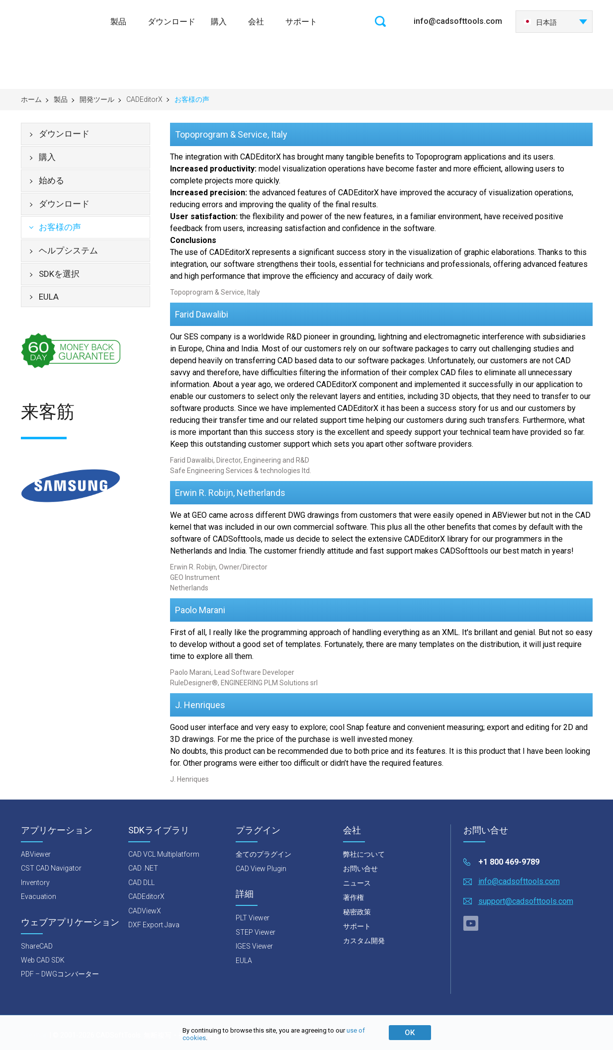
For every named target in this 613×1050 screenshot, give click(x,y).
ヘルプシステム (68, 250)
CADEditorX (144, 99)
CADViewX (144, 911)
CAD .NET (143, 868)
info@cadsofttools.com (458, 21)
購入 (219, 21)
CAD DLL (141, 883)
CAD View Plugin (261, 869)
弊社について (364, 854)
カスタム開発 (364, 941)
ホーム (31, 99)
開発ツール (97, 99)
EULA (49, 297)
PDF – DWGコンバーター (60, 974)
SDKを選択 (59, 274)
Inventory (35, 883)
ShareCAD (37, 946)
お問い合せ (360, 869)
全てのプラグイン (263, 854)
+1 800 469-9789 (508, 862)
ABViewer (36, 854)
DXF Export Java (153, 925)
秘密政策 (357, 912)
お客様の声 (60, 227)
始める (51, 180)
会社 (256, 21)
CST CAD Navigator (51, 868)
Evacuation (38, 896)
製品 (118, 21)
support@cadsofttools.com (525, 901)
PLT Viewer (252, 918)
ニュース (357, 883)
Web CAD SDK (43, 960)
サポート (301, 21)
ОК (410, 1032)
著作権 (353, 897)
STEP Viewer (255, 932)
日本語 (540, 22)
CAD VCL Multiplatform (163, 854)
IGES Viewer (254, 946)
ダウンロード (171, 21)
